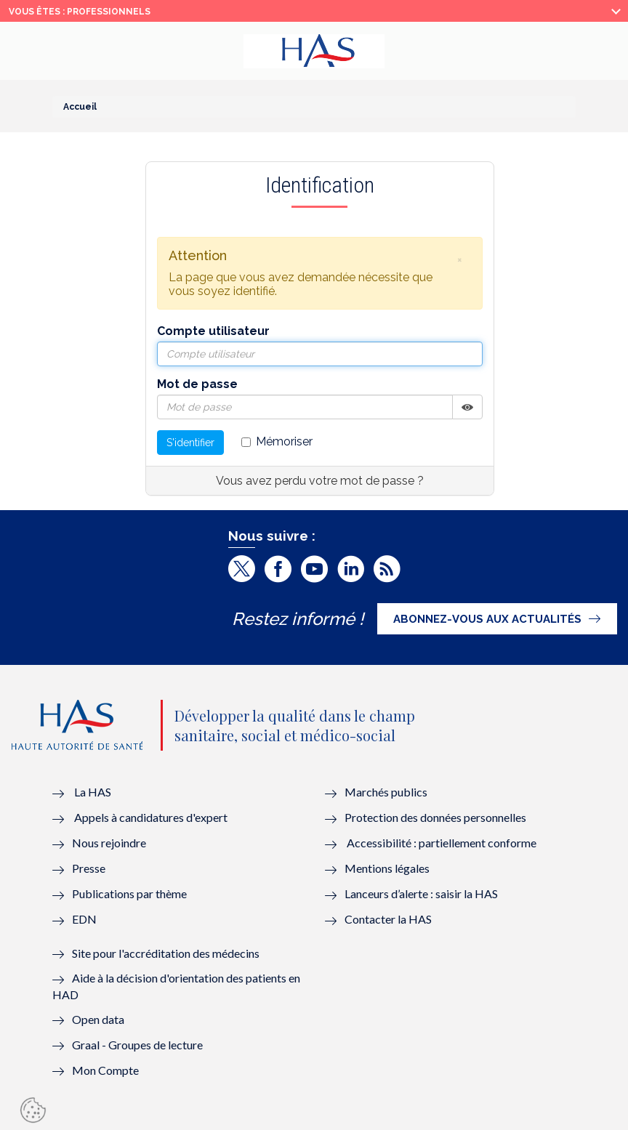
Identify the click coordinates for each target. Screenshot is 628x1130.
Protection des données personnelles (435, 817)
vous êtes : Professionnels (79, 12)
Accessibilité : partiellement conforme (442, 842)
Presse (88, 868)
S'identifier (190, 442)
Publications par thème (129, 893)
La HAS (92, 792)
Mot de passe (197, 384)
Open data (98, 1019)
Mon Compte (105, 1070)
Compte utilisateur (213, 331)
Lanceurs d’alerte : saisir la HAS (421, 893)
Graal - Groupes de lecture (137, 1045)
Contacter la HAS (388, 919)
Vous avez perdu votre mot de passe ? (320, 481)
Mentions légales (387, 868)
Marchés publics (387, 792)
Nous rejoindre (109, 842)
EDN (84, 919)
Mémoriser (277, 441)
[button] (460, 259)
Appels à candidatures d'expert (151, 817)
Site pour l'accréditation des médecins (165, 953)
